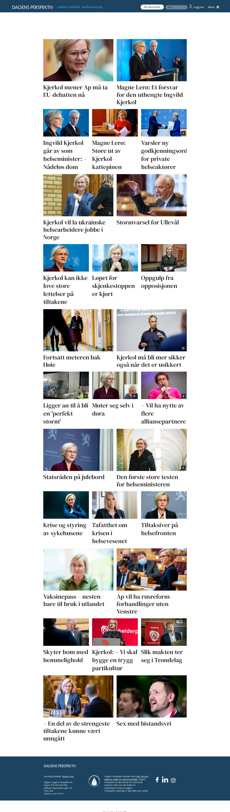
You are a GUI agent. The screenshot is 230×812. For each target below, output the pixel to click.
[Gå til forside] (31, 7)
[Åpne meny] (213, 7)
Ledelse (62, 7)
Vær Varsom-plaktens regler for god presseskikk (126, 778)
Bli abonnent (152, 7)
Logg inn (198, 7)
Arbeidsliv (74, 7)
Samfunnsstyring (92, 7)
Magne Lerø (68, 776)
